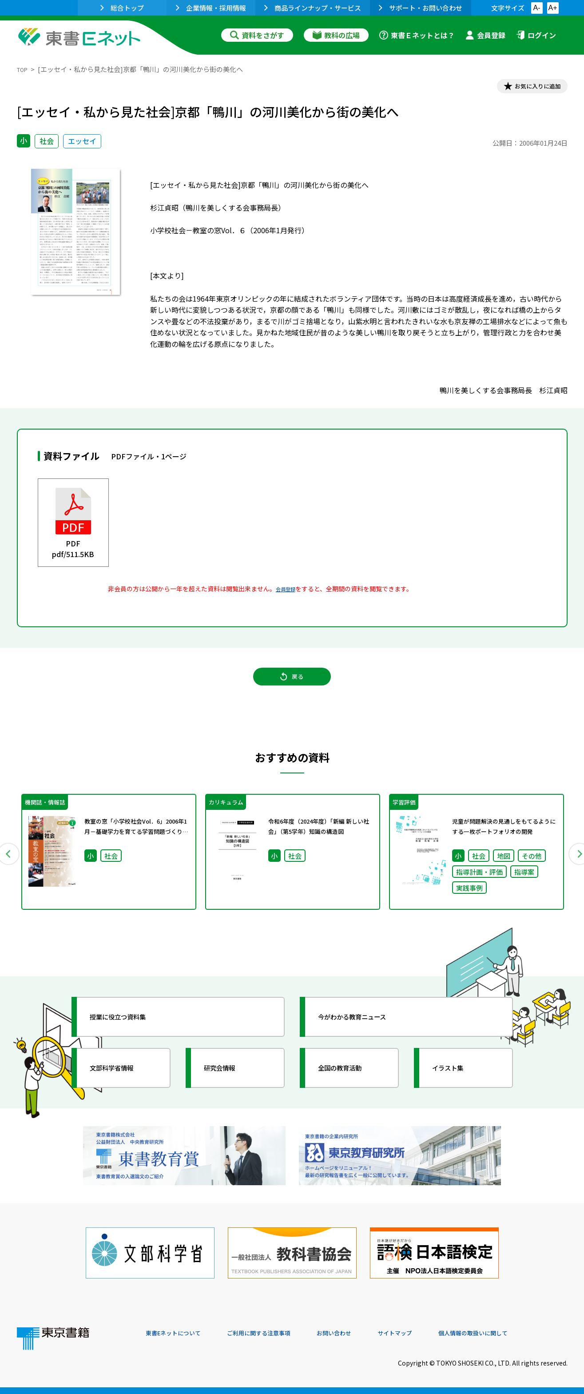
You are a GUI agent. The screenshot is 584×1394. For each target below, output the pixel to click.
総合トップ (122, 7)
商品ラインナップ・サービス (312, 7)
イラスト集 (457, 1086)
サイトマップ (434, 1333)
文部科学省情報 (123, 1086)
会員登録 (485, 35)
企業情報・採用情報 (211, 7)
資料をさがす (257, 35)
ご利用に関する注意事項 (279, 1333)
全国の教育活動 (351, 1086)
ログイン (536, 35)
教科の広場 (336, 35)
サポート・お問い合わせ (420, 7)
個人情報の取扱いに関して (525, 1333)
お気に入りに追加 (529, 88)
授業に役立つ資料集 (131, 1035)
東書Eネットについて (180, 1333)
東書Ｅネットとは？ (417, 35)
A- (536, 8)
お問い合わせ (366, 1333)
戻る (292, 687)
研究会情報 (229, 1086)
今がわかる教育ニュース (366, 1035)
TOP (24, 69)
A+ (552, 8)
